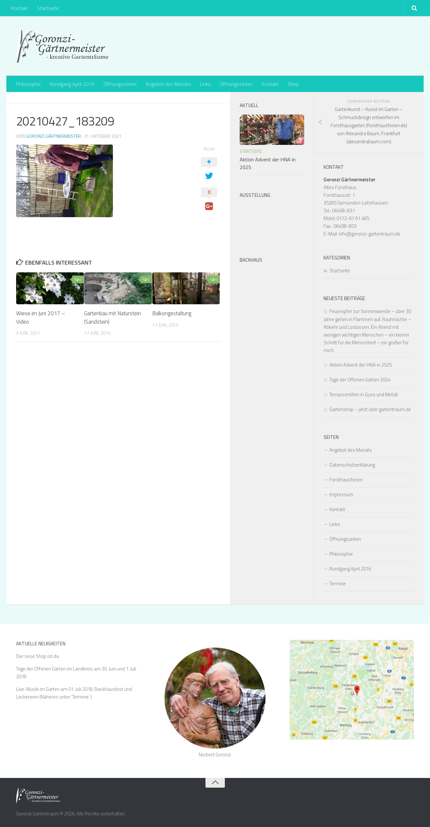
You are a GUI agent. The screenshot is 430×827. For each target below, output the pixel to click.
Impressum (341, 494)
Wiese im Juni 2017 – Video (40, 317)
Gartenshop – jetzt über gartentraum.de (370, 409)
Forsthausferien (346, 479)
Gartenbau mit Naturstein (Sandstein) (112, 317)
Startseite (48, 8)
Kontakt (19, 8)
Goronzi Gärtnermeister (53, 136)
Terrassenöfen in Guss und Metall (363, 394)
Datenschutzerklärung (352, 465)
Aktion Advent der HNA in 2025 (360, 364)
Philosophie (28, 84)
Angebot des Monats (168, 84)
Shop (293, 84)
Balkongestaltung (171, 313)
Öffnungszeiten (120, 84)
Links (205, 84)
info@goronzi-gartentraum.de (369, 233)
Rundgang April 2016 (72, 84)
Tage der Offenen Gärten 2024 (359, 379)
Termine (337, 583)
